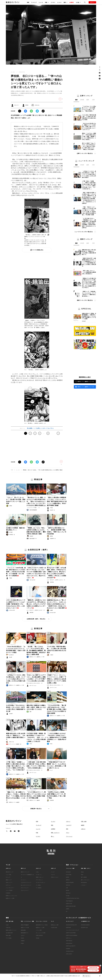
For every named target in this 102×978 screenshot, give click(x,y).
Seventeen (68, 872)
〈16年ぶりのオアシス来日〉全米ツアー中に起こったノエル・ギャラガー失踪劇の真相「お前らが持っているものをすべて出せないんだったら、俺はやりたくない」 (36, 572)
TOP (12, 470)
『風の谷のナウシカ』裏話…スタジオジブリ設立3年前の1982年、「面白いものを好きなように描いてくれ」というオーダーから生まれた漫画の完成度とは (36, 501)
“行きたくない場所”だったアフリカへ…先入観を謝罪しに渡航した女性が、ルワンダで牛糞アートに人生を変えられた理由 (36, 678)
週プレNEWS (84, 877)
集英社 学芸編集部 (25, 924)
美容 (67, 829)
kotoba (22, 938)
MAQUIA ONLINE (70, 882)
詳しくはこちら (86, 975)
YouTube (100, 76)
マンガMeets (38, 887)
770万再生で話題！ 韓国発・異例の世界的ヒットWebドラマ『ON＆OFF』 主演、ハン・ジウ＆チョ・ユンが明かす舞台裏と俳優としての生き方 (36, 737)
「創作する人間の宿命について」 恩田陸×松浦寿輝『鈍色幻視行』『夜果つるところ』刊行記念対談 (56, 531)
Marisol (67, 890)
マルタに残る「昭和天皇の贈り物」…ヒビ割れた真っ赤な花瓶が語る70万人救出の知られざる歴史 (56, 649)
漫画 (65, 2)
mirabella (68, 948)
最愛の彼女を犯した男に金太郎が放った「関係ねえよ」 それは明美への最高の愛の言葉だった (15, 736)
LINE (31, 111)
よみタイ (23, 935)
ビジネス (53, 2)
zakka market (69, 953)
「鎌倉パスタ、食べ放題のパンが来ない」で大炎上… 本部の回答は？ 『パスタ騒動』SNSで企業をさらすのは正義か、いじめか (16, 796)
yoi (66, 911)
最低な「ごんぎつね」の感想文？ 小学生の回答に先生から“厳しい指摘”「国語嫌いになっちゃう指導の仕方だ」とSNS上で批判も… (89, 136)
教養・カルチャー (30, 495)
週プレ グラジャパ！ (85, 879)
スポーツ (68, 821)
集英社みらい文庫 (54, 924)
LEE (67, 887)
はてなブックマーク (37, 111)
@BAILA (68, 879)
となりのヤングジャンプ (26, 882)
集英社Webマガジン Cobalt (41, 924)
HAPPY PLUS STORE (71, 932)
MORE (67, 877)
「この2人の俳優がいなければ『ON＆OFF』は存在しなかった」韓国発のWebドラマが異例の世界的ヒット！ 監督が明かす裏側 (56, 737)
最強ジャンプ (8, 879)
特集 (46, 2)
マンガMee (38, 885)
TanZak (37, 938)
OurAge (67, 895)
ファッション (69, 836)
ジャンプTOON (9, 890)
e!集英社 (23, 940)
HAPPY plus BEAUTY (70, 945)
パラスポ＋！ (84, 885)
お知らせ (83, 829)
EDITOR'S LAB (84, 927)
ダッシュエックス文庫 (40, 932)
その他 (77, 2)
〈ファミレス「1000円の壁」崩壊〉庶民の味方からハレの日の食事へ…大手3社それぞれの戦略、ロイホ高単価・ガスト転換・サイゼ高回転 (16, 571)
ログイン (92, 2)
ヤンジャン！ (24, 879)
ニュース (41, 2)
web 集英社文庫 (9, 932)
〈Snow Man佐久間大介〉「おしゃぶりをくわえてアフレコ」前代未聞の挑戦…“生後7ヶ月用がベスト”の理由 (15, 649)
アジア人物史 (8, 938)
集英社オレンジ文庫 (40, 927)
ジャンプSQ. (8, 874)
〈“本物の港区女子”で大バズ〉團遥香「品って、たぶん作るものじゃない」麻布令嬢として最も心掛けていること (56, 765)
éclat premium (69, 943)
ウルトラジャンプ (24, 890)
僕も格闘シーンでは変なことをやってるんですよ (40, 428)
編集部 (82, 825)
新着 (28, 2)
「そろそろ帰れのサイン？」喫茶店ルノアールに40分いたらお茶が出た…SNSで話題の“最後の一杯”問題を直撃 (36, 795)
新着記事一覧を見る (36, 808)
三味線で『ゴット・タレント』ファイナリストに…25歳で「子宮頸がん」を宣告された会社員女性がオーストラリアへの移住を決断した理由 (56, 679)
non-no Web (68, 874)
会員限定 (71, 2)
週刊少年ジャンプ (9, 872)
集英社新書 (23, 930)
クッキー (53, 872)
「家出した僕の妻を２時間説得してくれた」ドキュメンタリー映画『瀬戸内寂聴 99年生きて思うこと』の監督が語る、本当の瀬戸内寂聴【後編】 (57, 501)
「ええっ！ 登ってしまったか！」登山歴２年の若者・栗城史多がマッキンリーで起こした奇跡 (15, 500)
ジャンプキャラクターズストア (72, 930)
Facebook (25, 111)
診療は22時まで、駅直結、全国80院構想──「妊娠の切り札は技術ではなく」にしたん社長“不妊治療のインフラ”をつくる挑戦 (89, 316)
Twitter (19, 111)
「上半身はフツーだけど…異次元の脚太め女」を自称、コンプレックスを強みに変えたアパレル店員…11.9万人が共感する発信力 (15, 679)
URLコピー (43, 111)
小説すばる (8, 927)
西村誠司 (84, 321)
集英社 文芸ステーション (11, 930)
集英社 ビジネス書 (25, 927)
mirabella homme (69, 951)
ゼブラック (8, 885)
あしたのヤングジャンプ (26, 885)
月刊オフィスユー (54, 877)
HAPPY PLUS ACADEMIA (71, 935)
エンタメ (59, 2)
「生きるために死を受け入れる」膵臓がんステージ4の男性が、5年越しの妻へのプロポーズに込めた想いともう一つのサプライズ (89, 126)
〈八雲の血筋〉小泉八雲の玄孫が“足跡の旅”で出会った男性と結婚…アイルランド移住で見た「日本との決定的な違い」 (36, 765)
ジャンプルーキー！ (10, 887)
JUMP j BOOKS (39, 935)
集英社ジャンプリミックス (11, 895)
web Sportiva (84, 882)
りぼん (37, 872)
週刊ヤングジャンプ (25, 872)
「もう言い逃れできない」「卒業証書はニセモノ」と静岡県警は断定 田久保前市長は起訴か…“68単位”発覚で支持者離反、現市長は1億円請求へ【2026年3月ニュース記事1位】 (89, 223)
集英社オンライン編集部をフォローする (86, 381)
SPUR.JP (68, 885)
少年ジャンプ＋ (9, 882)
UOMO (67, 908)
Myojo (82, 872)
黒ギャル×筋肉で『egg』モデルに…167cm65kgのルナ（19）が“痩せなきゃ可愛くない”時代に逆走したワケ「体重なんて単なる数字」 (89, 146)
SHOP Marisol (69, 940)
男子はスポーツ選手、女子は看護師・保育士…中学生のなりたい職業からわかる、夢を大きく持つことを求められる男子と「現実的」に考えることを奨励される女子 (56, 572)
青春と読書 (8, 935)
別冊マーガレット (39, 877)
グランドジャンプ (24, 887)
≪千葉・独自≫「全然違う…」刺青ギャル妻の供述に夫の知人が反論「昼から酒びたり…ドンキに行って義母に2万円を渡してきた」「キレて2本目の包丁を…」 (15, 767)
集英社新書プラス (24, 932)
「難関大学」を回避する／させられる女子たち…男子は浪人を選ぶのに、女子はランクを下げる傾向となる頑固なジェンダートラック (36, 604)
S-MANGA (8, 893)
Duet (82, 874)
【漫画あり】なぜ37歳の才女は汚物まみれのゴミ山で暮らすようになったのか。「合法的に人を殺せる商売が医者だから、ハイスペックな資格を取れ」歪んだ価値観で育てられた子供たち (89, 283)
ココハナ (53, 874)
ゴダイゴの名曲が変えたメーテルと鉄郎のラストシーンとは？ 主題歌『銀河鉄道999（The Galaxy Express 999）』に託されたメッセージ (15, 604)
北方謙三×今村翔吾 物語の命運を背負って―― (15, 529)
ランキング (34, 2)
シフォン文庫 (39, 930)
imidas (22, 943)
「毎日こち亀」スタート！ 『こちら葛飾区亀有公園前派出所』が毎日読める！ (89, 272)
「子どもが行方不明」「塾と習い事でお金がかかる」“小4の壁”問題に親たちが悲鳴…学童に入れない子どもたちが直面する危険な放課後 (57, 709)
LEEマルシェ (69, 938)
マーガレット (39, 874)
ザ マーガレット (39, 879)
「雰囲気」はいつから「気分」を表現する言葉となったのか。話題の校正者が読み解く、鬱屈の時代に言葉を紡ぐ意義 (36, 531)
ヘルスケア (49, 790)
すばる (7, 924)
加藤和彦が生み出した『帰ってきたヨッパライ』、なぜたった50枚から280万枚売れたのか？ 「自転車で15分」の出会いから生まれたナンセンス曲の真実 (57, 604)
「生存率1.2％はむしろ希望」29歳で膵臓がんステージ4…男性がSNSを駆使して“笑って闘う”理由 (56, 795)
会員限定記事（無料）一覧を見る (36, 619)
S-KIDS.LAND (54, 927)
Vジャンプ (8, 877)
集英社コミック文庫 (10, 898)
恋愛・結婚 (83, 821)
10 (48, 433)
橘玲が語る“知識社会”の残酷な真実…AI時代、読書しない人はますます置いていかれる (36, 707)
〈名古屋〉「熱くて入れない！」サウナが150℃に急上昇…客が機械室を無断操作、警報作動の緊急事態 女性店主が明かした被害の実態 (36, 650)
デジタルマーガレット (40, 882)
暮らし (52, 836)
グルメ (67, 832)
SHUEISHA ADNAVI (85, 924)
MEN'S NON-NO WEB (71, 906)
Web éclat (68, 893)
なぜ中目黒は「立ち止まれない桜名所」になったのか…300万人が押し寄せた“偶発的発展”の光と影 (15, 708)
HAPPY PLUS (69, 903)
